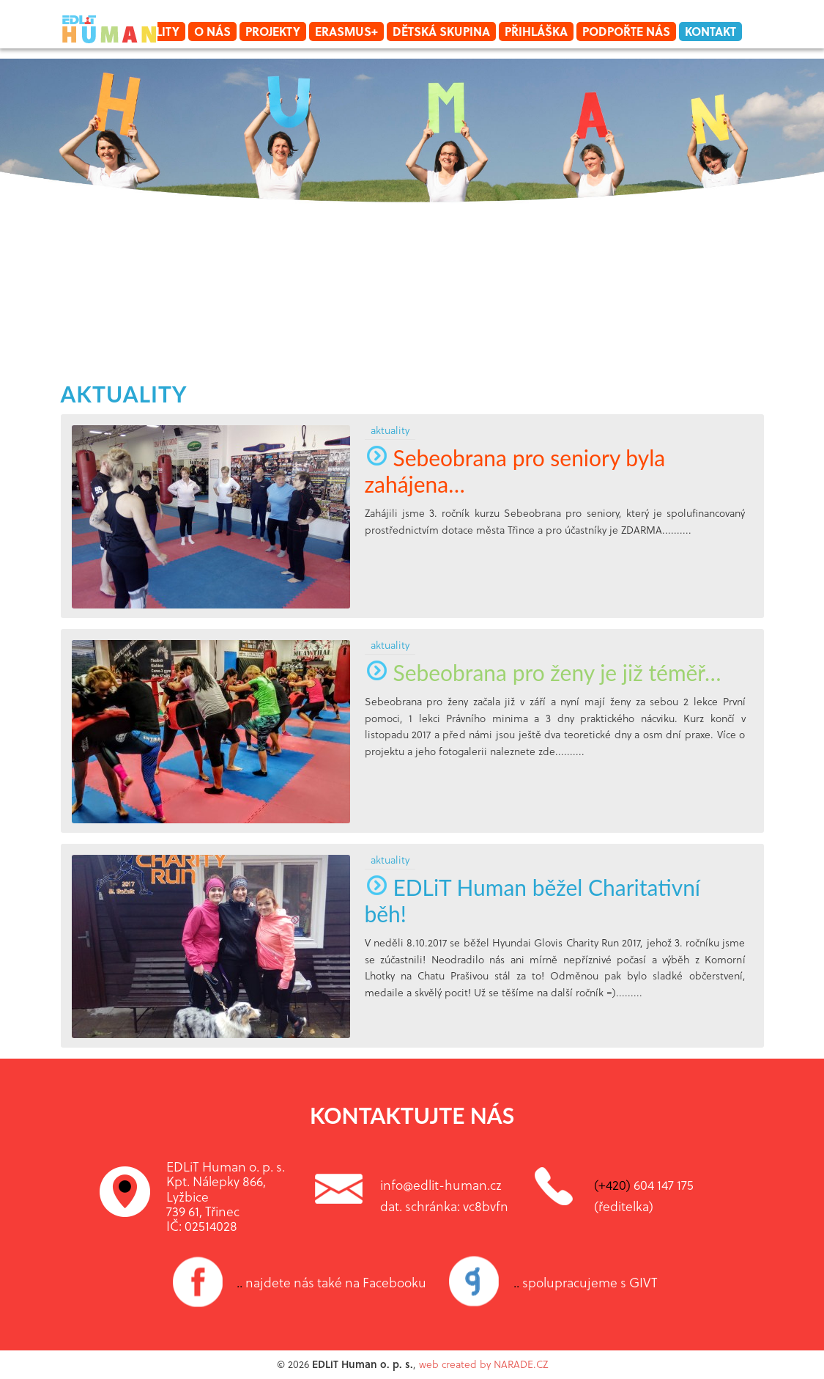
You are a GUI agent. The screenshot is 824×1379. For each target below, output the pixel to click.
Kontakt (710, 31)
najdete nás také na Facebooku (331, 1282)
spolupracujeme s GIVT (585, 1282)
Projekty (272, 31)
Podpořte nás (626, 31)
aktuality (124, 393)
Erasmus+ (346, 31)
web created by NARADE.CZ (483, 1364)
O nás (212, 31)
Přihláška (536, 31)
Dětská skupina (441, 31)
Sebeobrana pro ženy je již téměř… (543, 672)
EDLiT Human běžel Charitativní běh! (533, 900)
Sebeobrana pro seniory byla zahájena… (515, 470)
